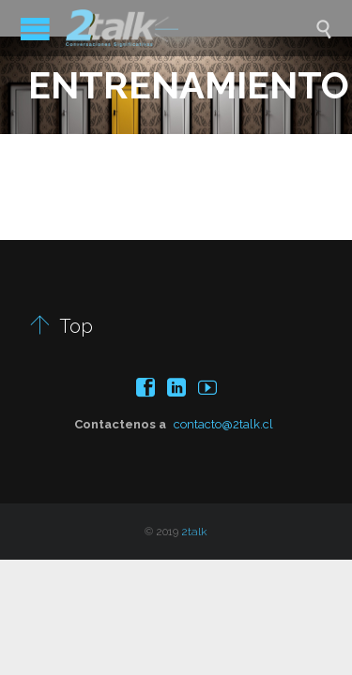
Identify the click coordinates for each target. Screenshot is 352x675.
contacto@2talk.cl (223, 424)
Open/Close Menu (35, 28)
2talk (194, 531)
